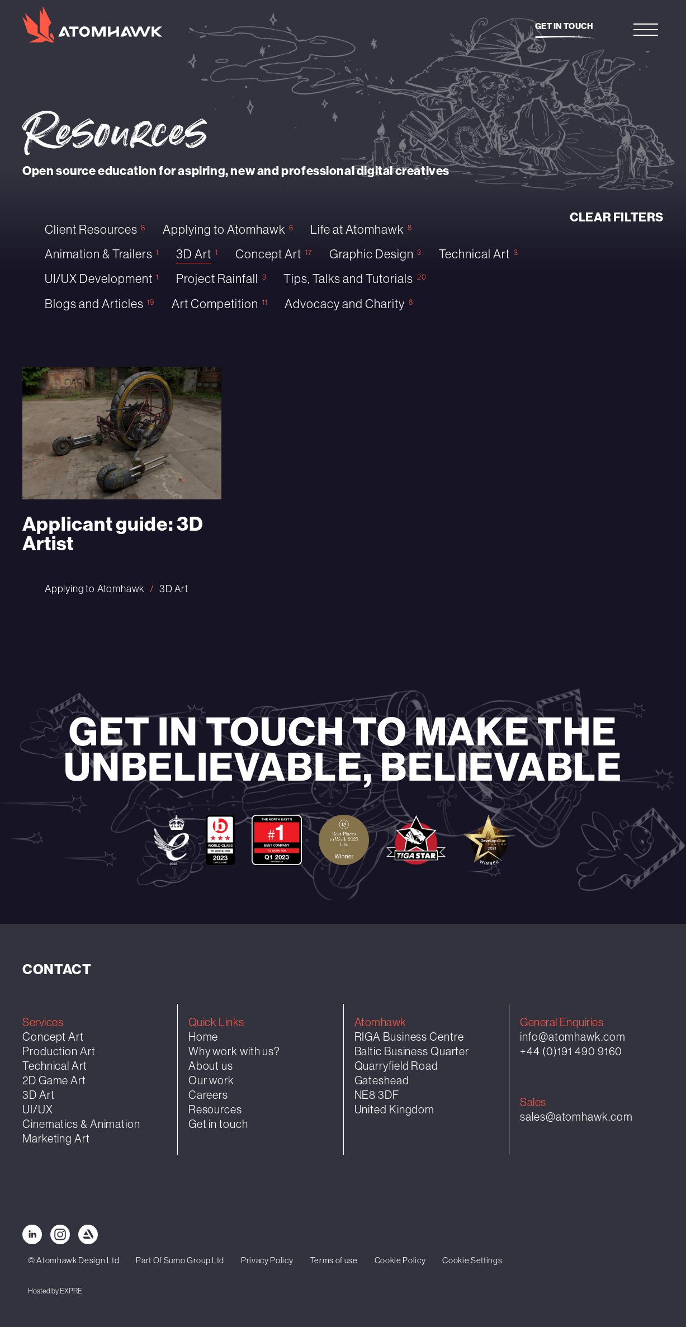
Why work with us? (234, 1051)
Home (203, 1036)
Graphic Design (371, 254)
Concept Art (268, 254)
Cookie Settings (472, 1260)
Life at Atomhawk (357, 229)
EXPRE (71, 1291)
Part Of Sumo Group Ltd (180, 1260)
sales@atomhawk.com (576, 1116)
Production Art (59, 1051)
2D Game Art (54, 1080)
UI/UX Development (99, 278)
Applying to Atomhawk (224, 229)
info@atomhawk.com (572, 1036)
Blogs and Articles (94, 303)
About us (210, 1066)
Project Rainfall (217, 278)
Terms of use (334, 1260)
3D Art (193, 254)
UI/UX (37, 1109)
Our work (211, 1080)
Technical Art (474, 254)
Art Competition (215, 303)
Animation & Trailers (99, 254)
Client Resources (91, 229)
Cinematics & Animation (81, 1124)
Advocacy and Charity (345, 303)
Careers (208, 1095)
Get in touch (564, 26)
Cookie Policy (400, 1260)
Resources (215, 1109)
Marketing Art (56, 1138)
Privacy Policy (267, 1260)
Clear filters (617, 217)
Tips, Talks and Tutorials (348, 278)
